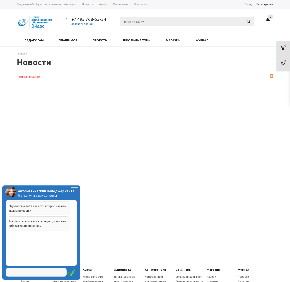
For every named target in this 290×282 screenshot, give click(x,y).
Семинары (183, 269)
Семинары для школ (189, 276)
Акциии (211, 276)
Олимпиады (123, 269)
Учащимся (68, 40)
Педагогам (34, 40)
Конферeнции (155, 269)
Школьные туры (136, 40)
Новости (243, 276)
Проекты (100, 40)
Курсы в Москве (93, 276)
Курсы (87, 269)
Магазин (173, 40)
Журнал (202, 40)
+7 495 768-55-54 (88, 19)
